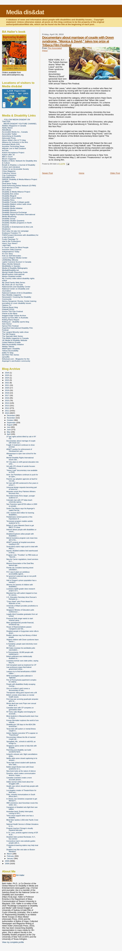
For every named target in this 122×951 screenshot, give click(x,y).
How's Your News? (9, 243)
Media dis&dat (25, 12)
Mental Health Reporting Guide (15, 272)
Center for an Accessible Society (15, 169)
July (9, 427)
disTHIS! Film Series (10, 355)
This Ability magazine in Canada (15, 338)
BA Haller (20, 875)
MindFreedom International (13, 274)
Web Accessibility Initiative (13, 344)
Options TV (6, 305)
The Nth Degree (8, 334)
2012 (7, 408)
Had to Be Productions (11, 241)
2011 (7, 411)
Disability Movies (9, 210)
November (11, 418)
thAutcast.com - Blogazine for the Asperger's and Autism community (16, 360)
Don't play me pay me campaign (15, 231)
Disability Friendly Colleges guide (16, 202)
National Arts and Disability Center (16, 287)
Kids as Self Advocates (11, 256)
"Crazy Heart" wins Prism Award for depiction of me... (19, 602)
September (11, 423)
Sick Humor (7, 324)
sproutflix (6, 357)
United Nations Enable (11, 342)
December (11, 415)
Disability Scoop (8, 218)
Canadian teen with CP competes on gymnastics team (20, 709)
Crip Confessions (9, 175)
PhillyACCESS (8, 309)
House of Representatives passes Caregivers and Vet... (18, 628)
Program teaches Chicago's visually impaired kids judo (19, 829)
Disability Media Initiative (12, 208)
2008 (7, 863)
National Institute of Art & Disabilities (17, 293)
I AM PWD (6, 245)
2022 (7, 383)
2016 (7, 398)
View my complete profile (13, 942)
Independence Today (10, 251)
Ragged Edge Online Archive (14, 315)
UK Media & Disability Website (14, 340)
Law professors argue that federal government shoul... (18, 668)
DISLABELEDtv (8, 177)
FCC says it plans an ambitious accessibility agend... (18, 573)
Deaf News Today (9, 183)
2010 (7, 413)
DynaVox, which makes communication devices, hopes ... (20, 774)
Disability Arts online (10, 194)
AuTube (5, 150)
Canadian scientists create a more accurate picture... (19, 779)
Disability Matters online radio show (16, 204)
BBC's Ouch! (7, 157)
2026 (7, 373)
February (11, 856)
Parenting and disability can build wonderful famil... (18, 751)
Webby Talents (8, 346)
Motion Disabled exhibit (11, 276)
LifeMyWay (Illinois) (10, 260)
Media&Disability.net (10, 270)
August (10, 425)
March (9, 854)
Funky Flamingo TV (10, 239)
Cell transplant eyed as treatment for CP (21, 665)
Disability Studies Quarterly (13, 221)
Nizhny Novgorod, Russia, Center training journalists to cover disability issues (19, 302)
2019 (7, 390)
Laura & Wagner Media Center (14, 258)
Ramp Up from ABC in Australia (15, 318)
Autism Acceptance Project (13, 152)
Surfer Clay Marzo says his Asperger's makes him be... (20, 509)
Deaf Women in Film (10, 188)
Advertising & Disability (11, 136)
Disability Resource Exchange (14, 212)
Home (81, 173)
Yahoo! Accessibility (10, 351)
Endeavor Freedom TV (11, 233)
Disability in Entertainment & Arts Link (17, 227)
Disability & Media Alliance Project (16, 192)
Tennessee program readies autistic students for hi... (19, 522)
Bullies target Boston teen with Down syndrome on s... (20, 768)
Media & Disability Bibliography (15, 268)
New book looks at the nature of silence (21, 771)
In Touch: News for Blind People (15, 247)
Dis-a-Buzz (6, 190)
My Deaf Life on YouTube (12, 285)
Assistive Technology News (13, 146)
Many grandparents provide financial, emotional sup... (20, 623)
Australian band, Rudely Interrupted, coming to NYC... (19, 812)
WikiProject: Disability (11, 348)
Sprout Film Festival (10, 326)
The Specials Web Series (12, 336)
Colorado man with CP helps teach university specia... (19, 501)
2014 (7, 403)
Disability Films (8, 200)
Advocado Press (9, 138)
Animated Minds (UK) (11, 144)
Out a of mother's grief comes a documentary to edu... (18, 689)
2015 (7, 400)
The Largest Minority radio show (15, 332)
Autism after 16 (8, 154)
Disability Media (8, 206)
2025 (7, 375)
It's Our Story (7, 254)
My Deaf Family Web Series (13, 282)
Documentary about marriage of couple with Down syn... (20, 442)
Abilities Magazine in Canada (14, 126)
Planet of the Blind (9, 313)
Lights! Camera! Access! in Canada (16, 262)
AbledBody (6, 130)
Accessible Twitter (9, 134)
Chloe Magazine (9, 171)
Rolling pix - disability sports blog (15, 322)
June (9, 429)
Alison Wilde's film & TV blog (14, 140)
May (9, 432)
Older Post (115, 173)
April (9, 434)
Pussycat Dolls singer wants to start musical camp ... (19, 619)
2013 (7, 405)
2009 (7, 861)
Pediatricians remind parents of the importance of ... (19, 518)
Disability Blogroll (9, 196)
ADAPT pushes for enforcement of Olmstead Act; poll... (19, 450)
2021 (7, 385)
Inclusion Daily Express (11, 249)
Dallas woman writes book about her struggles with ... (20, 783)
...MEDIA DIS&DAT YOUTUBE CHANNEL (19, 124)
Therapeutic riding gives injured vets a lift (21, 693)
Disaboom (6, 229)
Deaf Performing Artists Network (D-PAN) (19, 185)
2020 (7, 388)
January (10, 858)
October (10, 420)
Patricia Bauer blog (10, 307)
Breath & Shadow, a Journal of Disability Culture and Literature (18, 166)
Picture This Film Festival (12, 311)
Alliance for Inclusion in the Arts (15, 142)
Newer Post (47, 173)
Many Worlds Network (11, 264)
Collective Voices (9, 173)
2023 (7, 380)
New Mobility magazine (11, 295)
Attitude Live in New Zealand (14, 148)
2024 (7, 378)
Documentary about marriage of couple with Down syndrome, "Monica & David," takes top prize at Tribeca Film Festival (78, 41)
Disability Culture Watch (12, 198)
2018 (7, 393)
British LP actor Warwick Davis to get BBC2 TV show (20, 526)
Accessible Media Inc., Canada (15, 132)
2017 (7, 395)
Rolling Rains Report (10, 320)
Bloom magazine (9, 159)
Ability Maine (7, 128)
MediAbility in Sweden (11, 266)
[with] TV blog (7, 353)
